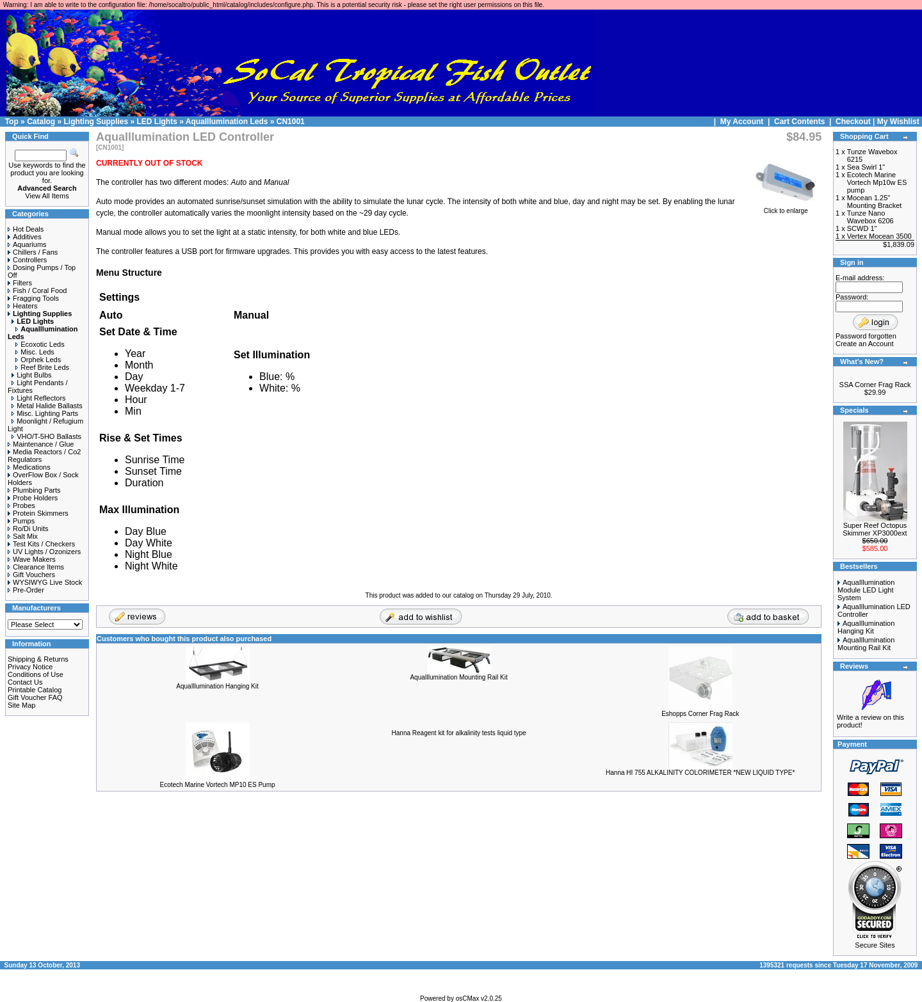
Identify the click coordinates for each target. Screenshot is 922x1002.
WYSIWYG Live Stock (45, 582)
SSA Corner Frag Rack (875, 384)
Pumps (21, 521)
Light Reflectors (38, 398)
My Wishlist (898, 121)
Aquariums (27, 244)
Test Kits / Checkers (41, 544)
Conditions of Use (35, 674)
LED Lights (157, 121)
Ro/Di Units (28, 528)
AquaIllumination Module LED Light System (865, 589)
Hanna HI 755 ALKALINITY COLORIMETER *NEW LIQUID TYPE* (700, 772)
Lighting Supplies (95, 121)
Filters (20, 283)
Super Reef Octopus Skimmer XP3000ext (875, 529)
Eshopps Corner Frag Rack (700, 713)
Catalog (41, 121)
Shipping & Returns (38, 659)
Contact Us (25, 682)
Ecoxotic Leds (39, 344)
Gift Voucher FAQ (35, 697)
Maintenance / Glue (41, 444)
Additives (25, 237)
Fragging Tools (33, 298)
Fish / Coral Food (37, 290)
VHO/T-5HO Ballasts (46, 436)
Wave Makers (32, 559)
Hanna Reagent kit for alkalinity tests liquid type (459, 732)
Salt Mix (23, 536)
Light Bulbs (31, 375)
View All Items (47, 196)
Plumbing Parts (34, 490)
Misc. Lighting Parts (45, 413)
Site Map (21, 705)
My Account (743, 121)
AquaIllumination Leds (227, 121)
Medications (29, 467)
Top (12, 121)
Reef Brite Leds (42, 367)
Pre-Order (26, 590)
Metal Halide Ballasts (47, 406)
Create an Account (865, 343)
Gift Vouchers (31, 574)
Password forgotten (866, 336)
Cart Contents (799, 121)
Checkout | (856, 121)
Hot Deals (26, 229)
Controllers (27, 260)
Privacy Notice (30, 667)
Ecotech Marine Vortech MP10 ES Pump (217, 784)
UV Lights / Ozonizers (44, 551)
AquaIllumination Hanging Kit (217, 686)
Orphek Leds (38, 359)
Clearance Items (36, 567)
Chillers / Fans (33, 252)
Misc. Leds (34, 352)
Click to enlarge (786, 208)
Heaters (23, 306)
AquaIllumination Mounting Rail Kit (458, 677)
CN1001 (291, 121)
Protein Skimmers (38, 513)
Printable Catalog (34, 690)
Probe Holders (33, 498)
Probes (21, 505)
